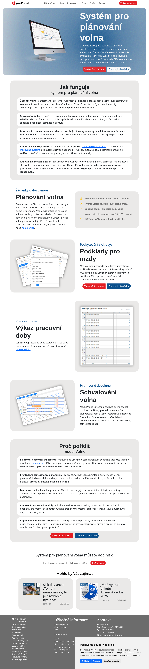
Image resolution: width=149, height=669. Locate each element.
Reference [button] (72, 3)
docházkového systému (94, 146)
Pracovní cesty (18, 648)
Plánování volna (18, 635)
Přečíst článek (64, 604)
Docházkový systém (55, 563)
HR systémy (49, 3)
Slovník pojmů (60, 627)
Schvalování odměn (20, 654)
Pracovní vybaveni (19, 659)
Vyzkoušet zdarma (128, 3)
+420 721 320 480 (105, 632)
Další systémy (98, 563)
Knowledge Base (61, 624)
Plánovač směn (18, 638)
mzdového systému (30, 149)
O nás (92, 3)
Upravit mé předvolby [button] (111, 661)
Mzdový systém (79, 563)
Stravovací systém (19, 657)
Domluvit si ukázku (119, 69)
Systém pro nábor (19, 627)
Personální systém (19, 624)
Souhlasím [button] (85, 661)
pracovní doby (23, 349)
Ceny (84, 3)
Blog (62, 3)
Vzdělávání (16, 630)
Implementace (61, 634)
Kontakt (102, 3)
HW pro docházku (19, 643)
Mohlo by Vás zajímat (74, 573)
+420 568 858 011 (105, 630)
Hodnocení (16, 632)
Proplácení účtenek (20, 651)
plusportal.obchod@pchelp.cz (111, 635)
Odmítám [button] (96, 661)
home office (28, 227)
